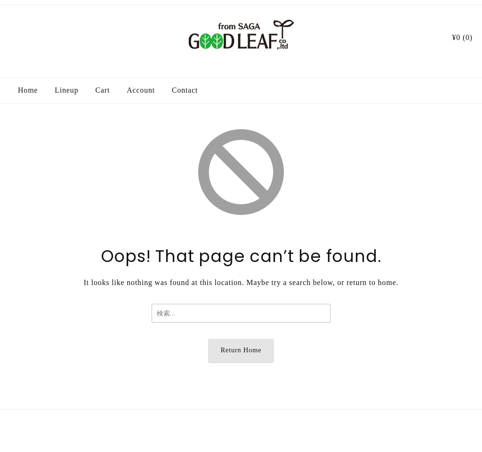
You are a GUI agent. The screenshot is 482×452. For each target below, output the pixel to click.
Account (141, 90)
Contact (185, 90)
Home (28, 90)
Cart (102, 90)
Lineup (66, 90)
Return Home (241, 350)
